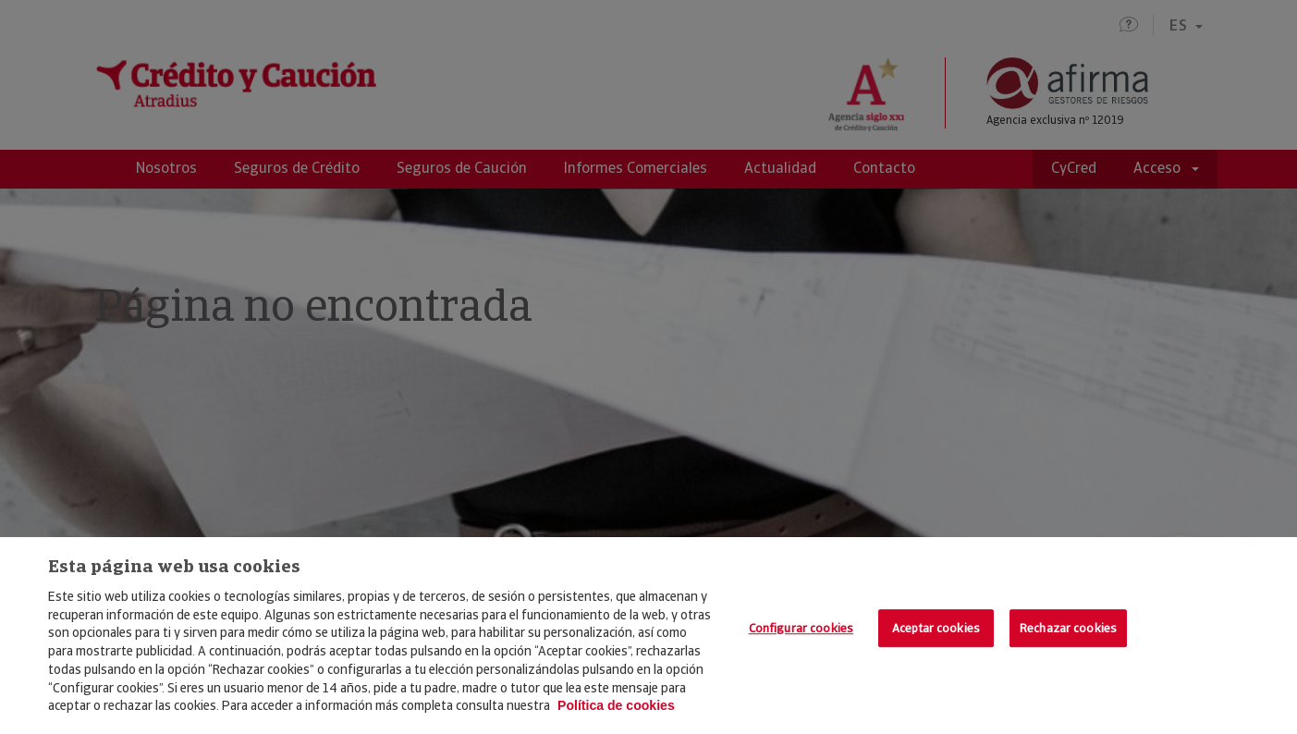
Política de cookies (616, 705)
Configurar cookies (801, 628)
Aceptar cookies (936, 628)
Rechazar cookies (1068, 628)
